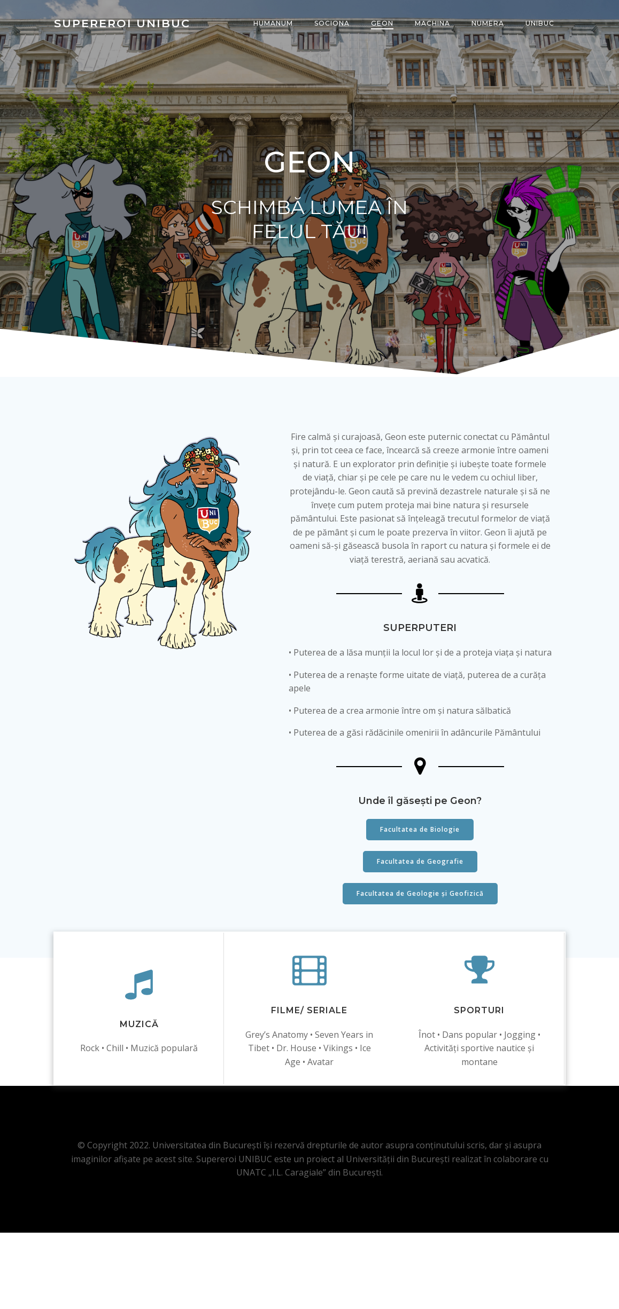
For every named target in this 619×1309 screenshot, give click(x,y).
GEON (383, 24)
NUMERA (489, 24)
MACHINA (433, 24)
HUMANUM (274, 24)
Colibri (426, 1285)
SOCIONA (333, 24)
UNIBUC (541, 24)
